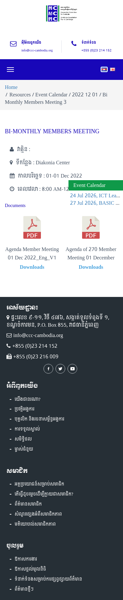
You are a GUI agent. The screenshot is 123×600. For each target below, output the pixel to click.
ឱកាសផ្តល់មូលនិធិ (30, 569)
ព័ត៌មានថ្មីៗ (24, 589)
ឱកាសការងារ (26, 559)
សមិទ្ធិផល (23, 439)
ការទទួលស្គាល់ (27, 429)
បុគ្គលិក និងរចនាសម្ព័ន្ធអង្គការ (39, 419)
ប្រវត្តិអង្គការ (24, 409)
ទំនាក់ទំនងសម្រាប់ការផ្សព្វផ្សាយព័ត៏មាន (48, 579)
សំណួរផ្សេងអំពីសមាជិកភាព (38, 514)
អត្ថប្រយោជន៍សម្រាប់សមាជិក (39, 484)
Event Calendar (89, 185)
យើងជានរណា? (28, 399)
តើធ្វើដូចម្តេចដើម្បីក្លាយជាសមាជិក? (44, 494)
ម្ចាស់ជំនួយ (24, 449)
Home (11, 87)
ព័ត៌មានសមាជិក (28, 504)
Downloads (32, 267)
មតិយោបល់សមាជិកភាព (35, 524)
